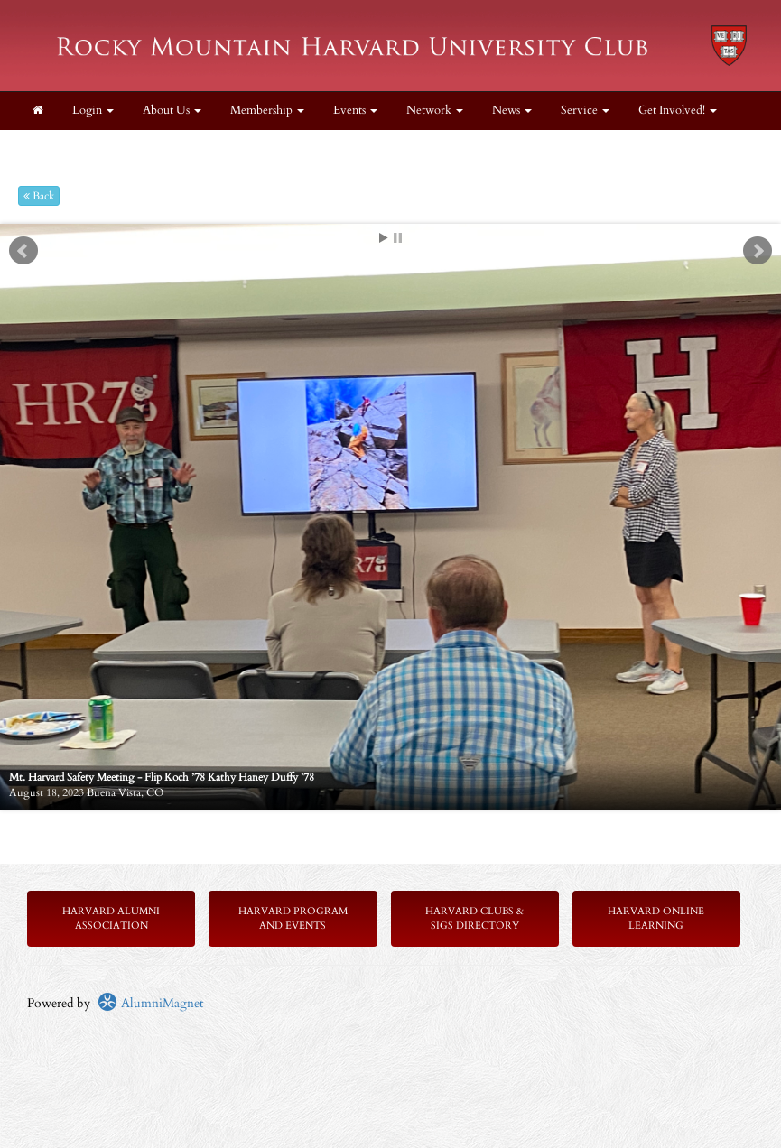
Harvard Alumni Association (111, 918)
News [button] (512, 110)
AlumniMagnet (150, 1003)
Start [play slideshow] (383, 238)
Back (38, 196)
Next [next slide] (757, 250)
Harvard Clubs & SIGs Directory (474, 918)
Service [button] (585, 110)
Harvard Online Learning (656, 918)
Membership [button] (267, 110)
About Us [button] (172, 110)
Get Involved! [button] (677, 110)
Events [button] (355, 110)
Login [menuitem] (93, 110)
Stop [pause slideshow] (398, 238)
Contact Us (60, 148)
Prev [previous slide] (23, 250)
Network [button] (434, 110)
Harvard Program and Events (293, 918)
